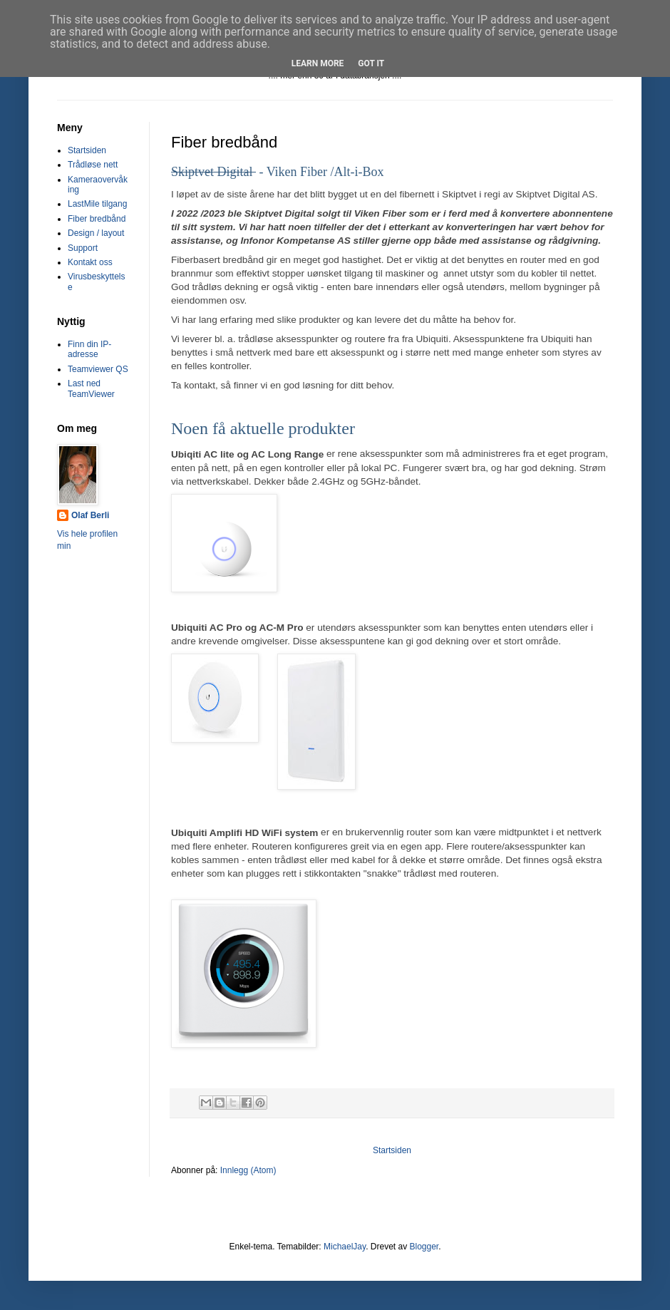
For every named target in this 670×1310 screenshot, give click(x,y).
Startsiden (392, 1150)
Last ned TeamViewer (91, 388)
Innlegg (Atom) (248, 1170)
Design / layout (96, 233)
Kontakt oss (90, 262)
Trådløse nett (93, 165)
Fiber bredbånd (96, 219)
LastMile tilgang (97, 204)
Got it (371, 63)
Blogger (423, 1247)
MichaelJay (345, 1247)
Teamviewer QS (98, 369)
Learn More (318, 63)
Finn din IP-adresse (89, 349)
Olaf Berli (90, 515)
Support (83, 248)
